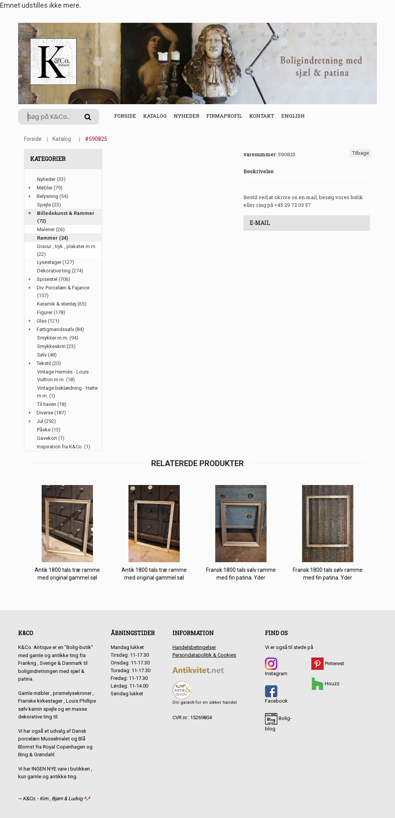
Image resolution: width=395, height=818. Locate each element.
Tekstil (44, 363)
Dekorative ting (54, 271)
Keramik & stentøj (56, 304)
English (293, 115)
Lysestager (49, 262)
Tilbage (360, 153)
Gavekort (47, 438)
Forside (125, 115)
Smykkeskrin (51, 346)
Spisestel (47, 279)
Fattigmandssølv (55, 329)
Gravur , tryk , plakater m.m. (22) (66, 250)
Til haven (46, 404)
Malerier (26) (51, 229)
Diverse (45, 413)
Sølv (42, 355)
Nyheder (186, 115)
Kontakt (261, 115)
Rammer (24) (52, 238)
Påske (44, 430)
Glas (42, 321)
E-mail (260, 222)
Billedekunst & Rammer (66, 213)
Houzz (325, 683)
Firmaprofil (224, 115)
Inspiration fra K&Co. (60, 447)
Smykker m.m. (52, 338)
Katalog (155, 115)
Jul (40, 421)
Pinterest (327, 663)
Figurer (44, 312)
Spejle (44, 205)
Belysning (47, 196)
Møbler (44, 188)
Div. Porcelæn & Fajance (63, 288)
